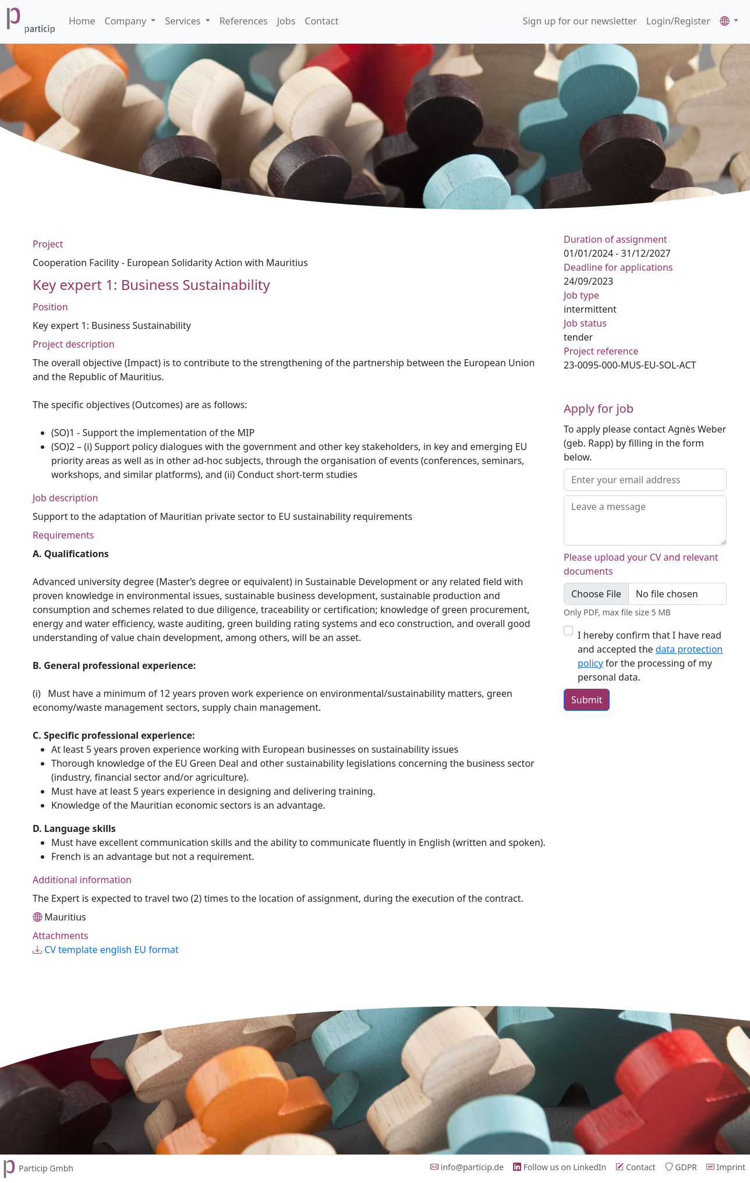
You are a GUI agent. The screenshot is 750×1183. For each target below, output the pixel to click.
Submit (586, 699)
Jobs (286, 21)
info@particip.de (467, 1167)
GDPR (681, 1167)
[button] (729, 21)
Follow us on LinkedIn (559, 1167)
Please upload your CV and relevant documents (641, 564)
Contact (321, 21)
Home (82, 21)
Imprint (725, 1167)
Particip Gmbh (36, 1168)
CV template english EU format (106, 949)
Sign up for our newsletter (580, 21)
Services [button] (184, 21)
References (244, 21)
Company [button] (127, 21)
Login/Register (678, 21)
